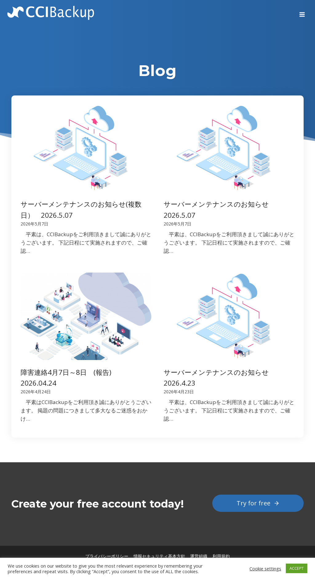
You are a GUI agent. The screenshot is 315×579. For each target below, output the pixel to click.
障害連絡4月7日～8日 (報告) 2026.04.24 (69, 377)
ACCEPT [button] (296, 568)
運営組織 (198, 556)
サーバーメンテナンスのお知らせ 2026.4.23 (220, 377)
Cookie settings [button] (265, 568)
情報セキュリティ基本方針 (159, 556)
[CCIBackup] (50, 12)
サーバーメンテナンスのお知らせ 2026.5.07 (220, 209)
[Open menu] (302, 12)
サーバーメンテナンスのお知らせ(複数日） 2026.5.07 (81, 209)
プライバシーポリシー (106, 556)
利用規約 (221, 556)
